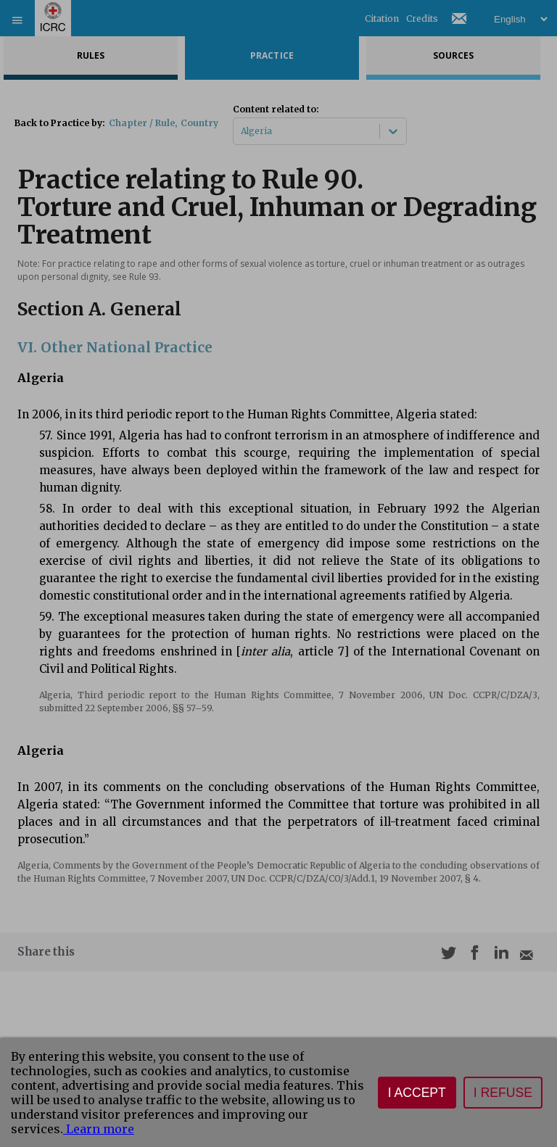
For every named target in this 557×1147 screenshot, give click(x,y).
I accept (417, 1092)
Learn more (98, 1129)
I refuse (503, 1092)
